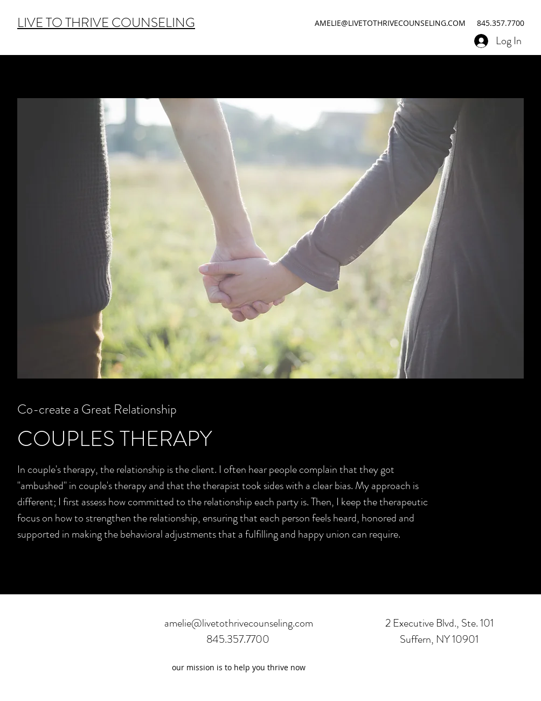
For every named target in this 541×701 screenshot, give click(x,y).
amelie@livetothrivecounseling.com (238, 623)
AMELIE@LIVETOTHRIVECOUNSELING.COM (390, 23)
